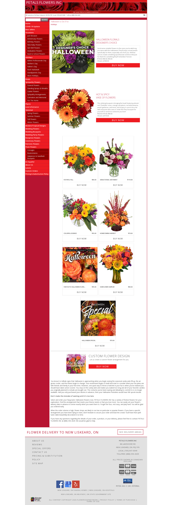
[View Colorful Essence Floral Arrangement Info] (80, 211)
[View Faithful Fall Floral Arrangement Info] (80, 157)
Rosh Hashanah (33, 69)
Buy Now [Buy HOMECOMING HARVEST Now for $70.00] (118, 238)
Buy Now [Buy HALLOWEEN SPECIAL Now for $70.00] (100, 346)
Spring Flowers (32, 113)
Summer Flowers (33, 116)
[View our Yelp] (76, 487)
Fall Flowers (31, 119)
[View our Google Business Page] (68, 487)
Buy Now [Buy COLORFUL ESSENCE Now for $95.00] (82, 238)
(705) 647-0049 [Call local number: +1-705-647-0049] (61, 15)
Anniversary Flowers (34, 39)
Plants (28, 104)
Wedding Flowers (32, 129)
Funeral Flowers (33, 85)
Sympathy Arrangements (36, 94)
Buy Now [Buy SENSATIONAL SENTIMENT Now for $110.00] (118, 185)
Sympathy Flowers (32, 82)
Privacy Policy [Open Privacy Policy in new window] (107, 500)
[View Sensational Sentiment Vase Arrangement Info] (116, 157)
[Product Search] (33, 19)
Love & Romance (32, 107)
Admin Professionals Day (36, 60)
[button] (127, 481)
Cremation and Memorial (36, 97)
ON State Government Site (99, 494)
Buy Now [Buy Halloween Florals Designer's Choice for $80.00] (118, 65)
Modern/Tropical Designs (35, 126)
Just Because (32, 36)
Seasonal (29, 110)
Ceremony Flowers (32, 141)
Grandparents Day (34, 73)
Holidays (28, 57)
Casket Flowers (33, 91)
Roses (27, 79)
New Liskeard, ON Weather (73, 494)
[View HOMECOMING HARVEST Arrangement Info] (116, 211)
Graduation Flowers (34, 51)
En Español (29, 162)
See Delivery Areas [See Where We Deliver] (130, 432)
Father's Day (32, 66)
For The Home (32, 100)
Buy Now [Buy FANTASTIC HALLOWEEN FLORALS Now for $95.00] (82, 292)
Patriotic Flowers (32, 144)
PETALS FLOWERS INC (44, 2)
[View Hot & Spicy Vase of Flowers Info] (73, 107)
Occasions (29, 32)
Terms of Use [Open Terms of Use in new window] (93, 501)
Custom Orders (31, 171)
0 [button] (144, 15)
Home (27, 23)
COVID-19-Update (32, 26)
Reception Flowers (32, 138)
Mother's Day (32, 63)
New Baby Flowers (34, 45)
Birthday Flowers (33, 42)
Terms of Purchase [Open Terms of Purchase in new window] (126, 500)
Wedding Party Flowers (34, 135)
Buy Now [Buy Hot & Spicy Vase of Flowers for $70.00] (118, 120)
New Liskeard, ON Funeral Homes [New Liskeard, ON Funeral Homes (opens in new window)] (72, 490)
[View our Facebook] (60, 487)
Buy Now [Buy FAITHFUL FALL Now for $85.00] (82, 185)
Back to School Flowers (36, 54)
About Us (29, 165)
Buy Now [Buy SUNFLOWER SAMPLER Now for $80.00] (118, 292)
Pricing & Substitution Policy (36, 174)
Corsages (30, 150)
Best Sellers (30, 29)
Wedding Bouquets (33, 132)
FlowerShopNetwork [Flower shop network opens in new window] (87, 500)
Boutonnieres (32, 153)
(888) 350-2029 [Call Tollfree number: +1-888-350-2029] (132, 454)
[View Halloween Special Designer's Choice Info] (98, 318)
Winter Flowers (33, 122)
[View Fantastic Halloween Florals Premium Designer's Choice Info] (80, 264)
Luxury (28, 168)
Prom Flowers (30, 147)
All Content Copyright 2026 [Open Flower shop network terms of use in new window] (63, 500)
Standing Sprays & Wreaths (37, 88)
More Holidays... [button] (33, 76)
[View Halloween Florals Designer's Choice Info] (73, 52)
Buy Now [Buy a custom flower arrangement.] (102, 366)
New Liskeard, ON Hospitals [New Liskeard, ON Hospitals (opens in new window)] (102, 490)
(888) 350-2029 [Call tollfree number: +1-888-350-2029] (76, 15)
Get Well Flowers (33, 48)
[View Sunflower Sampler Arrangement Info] (116, 264)
